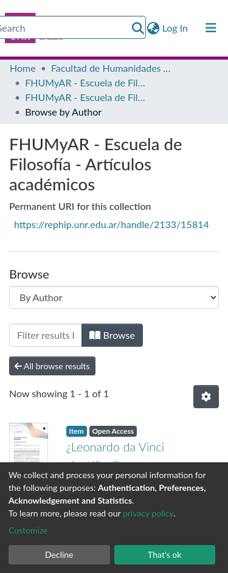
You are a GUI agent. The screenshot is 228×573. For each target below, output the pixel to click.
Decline (59, 554)
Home (23, 68)
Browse (112, 335)
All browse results (52, 366)
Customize (28, 530)
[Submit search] (138, 28)
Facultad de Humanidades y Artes (112, 68)
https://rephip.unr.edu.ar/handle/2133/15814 (111, 224)
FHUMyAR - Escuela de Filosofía (86, 82)
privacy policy (148, 513)
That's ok (164, 554)
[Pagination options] (206, 396)
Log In (175, 27)
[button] (153, 28)
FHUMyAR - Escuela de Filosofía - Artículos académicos (86, 97)
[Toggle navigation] (211, 28)
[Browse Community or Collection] (114, 297)
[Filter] (45, 335)
